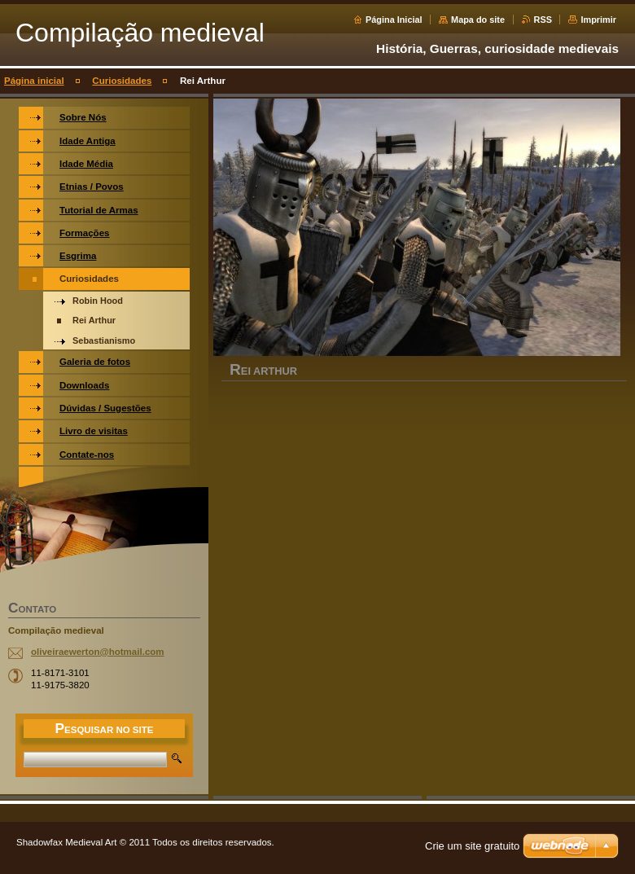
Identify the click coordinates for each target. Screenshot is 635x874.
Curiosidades (121, 81)
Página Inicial (394, 19)
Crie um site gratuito (472, 846)
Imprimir (598, 19)
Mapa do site (478, 19)
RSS (543, 19)
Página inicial (34, 81)
